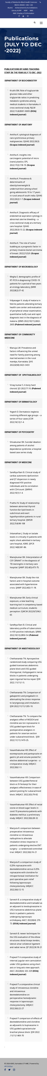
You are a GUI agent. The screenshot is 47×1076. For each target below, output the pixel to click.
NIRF (25, 10)
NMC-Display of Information (23, 13)
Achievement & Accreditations (26, 8)
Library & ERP (17, 10)
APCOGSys (8, 1066)
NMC (31, 10)
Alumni (10, 8)
